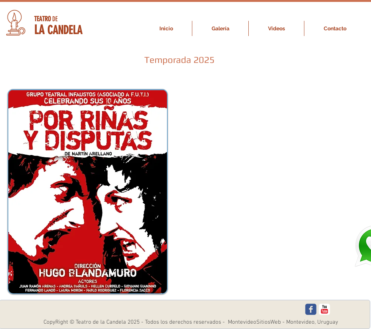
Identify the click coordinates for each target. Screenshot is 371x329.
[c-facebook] (310, 309)
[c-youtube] (324, 309)
